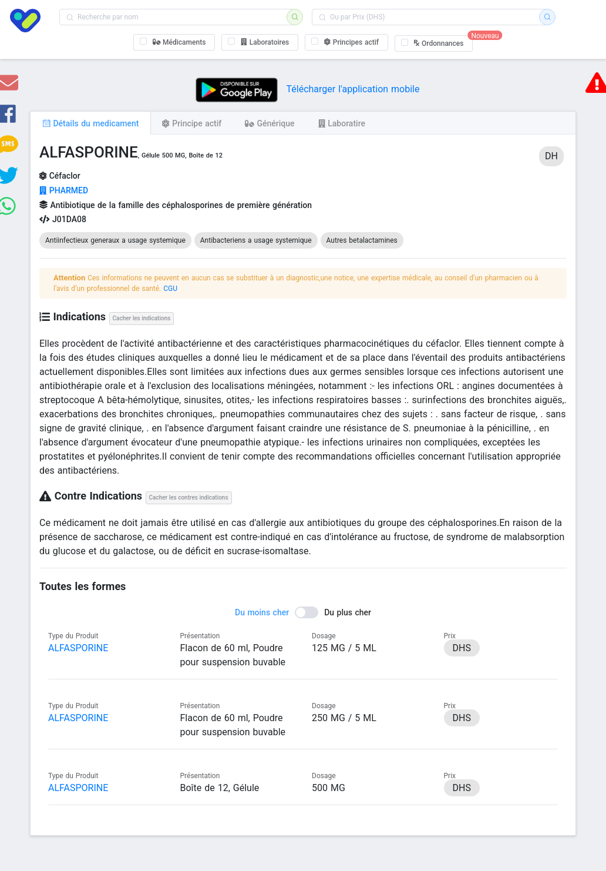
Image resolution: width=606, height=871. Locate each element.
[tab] (90, 123)
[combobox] (176, 17)
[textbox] (176, 17)
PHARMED (63, 190)
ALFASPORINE (78, 648)
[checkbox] (174, 42)
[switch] (303, 612)
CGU (170, 288)
